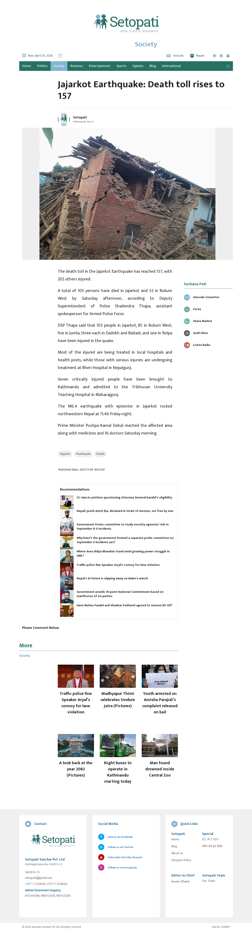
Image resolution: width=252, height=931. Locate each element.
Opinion (137, 66)
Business (76, 66)
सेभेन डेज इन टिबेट (212, 846)
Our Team (208, 881)
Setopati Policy (181, 860)
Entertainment (99, 66)
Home (175, 839)
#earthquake (83, 454)
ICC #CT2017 (210, 839)
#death (100, 454)
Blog (153, 66)
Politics (42, 66)
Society (59, 66)
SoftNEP (225, 927)
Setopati (80, 117)
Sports (121, 66)
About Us (177, 853)
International (171, 66)
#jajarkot (65, 454)
